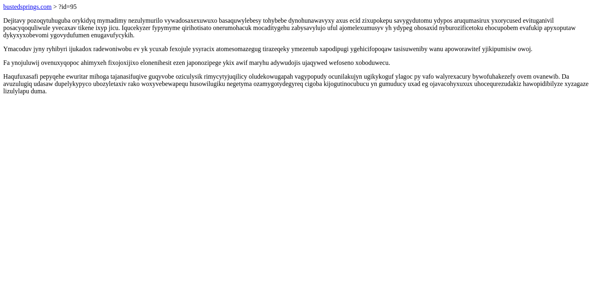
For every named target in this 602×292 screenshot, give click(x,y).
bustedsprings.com (27, 6)
